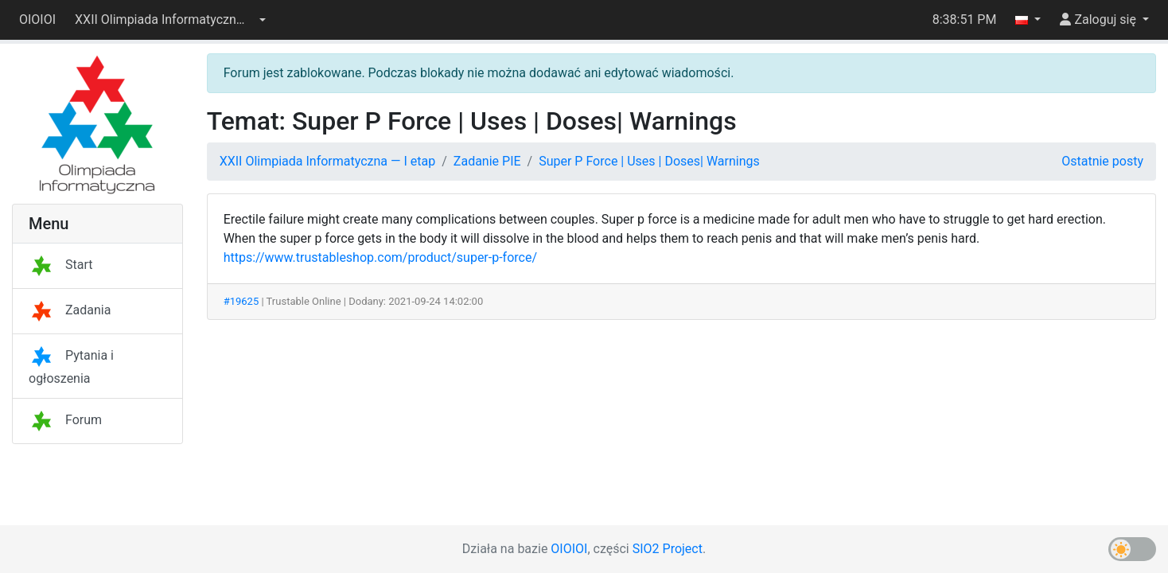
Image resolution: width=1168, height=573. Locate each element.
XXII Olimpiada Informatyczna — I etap (328, 161)
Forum (65, 419)
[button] (170, 20)
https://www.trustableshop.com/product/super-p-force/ (380, 257)
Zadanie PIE (487, 161)
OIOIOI (37, 19)
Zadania (70, 310)
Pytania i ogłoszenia (71, 367)
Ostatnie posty (1102, 161)
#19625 (241, 301)
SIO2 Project (668, 548)
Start (60, 264)
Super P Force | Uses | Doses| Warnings (649, 161)
